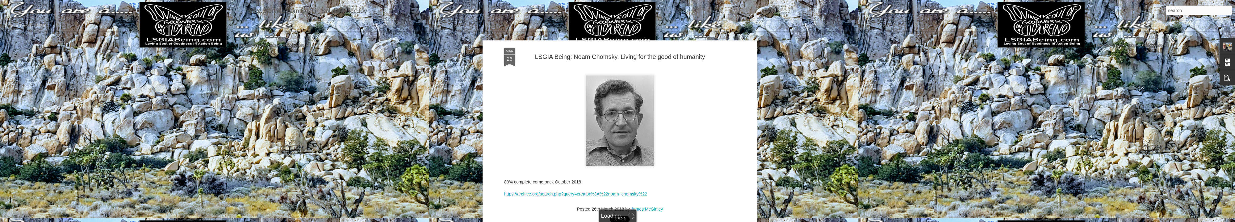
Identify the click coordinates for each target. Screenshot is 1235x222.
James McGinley (647, 198)
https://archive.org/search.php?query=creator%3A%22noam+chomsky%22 (575, 183)
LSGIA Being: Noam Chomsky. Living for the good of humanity (620, 46)
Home (39, 25)
